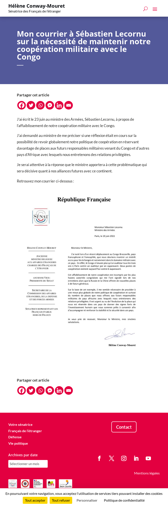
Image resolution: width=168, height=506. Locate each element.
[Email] (68, 105)
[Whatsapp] (40, 105)
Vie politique (18, 443)
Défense (15, 437)
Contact (124, 427)
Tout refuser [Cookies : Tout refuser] (61, 500)
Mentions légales (147, 473)
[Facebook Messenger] (50, 105)
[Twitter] (31, 105)
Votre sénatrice (20, 424)
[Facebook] (21, 105)
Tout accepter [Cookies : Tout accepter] (35, 500)
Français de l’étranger (25, 431)
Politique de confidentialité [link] (124, 500)
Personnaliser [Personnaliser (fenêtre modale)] (87, 500)
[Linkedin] (59, 105)
